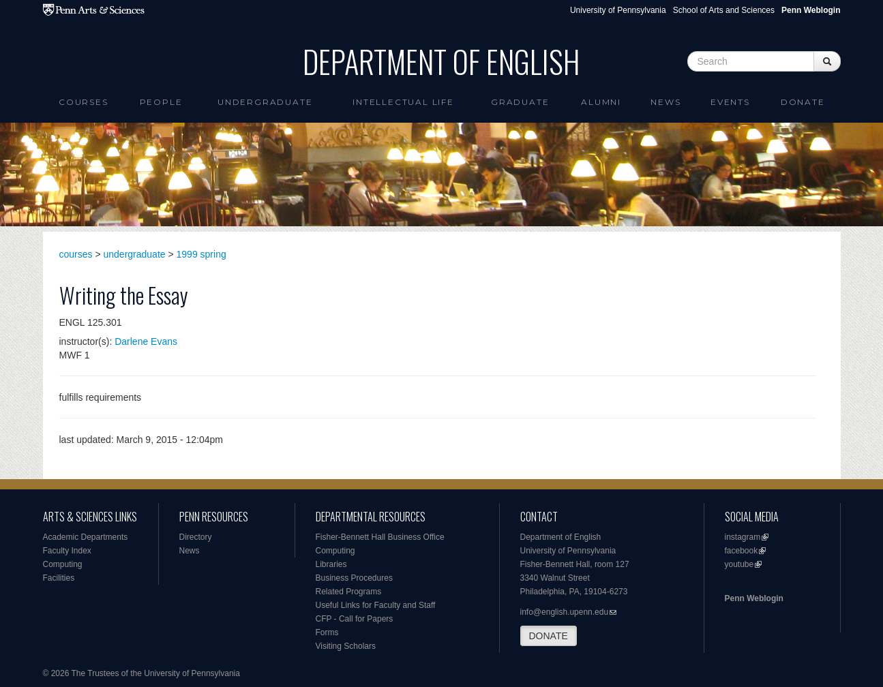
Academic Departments (85, 537)
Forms (327, 632)
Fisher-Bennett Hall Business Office (380, 537)
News (665, 102)
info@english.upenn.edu (564, 612)
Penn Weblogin (754, 598)
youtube (739, 564)
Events (730, 102)
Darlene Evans (146, 341)
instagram (743, 537)
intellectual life (403, 102)
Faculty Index (67, 550)
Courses (83, 102)
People (161, 102)
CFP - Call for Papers (354, 619)
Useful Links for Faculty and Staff (376, 605)
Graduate (520, 102)
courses (76, 254)
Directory (195, 537)
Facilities (59, 578)
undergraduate (135, 254)
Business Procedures (354, 578)
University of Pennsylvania (618, 10)
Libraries (331, 564)
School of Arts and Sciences (724, 10)
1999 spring (201, 254)
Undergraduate (265, 102)
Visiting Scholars (346, 646)
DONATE (548, 635)
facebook (741, 550)
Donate (803, 102)
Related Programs (349, 591)
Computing (63, 564)
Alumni (601, 102)
